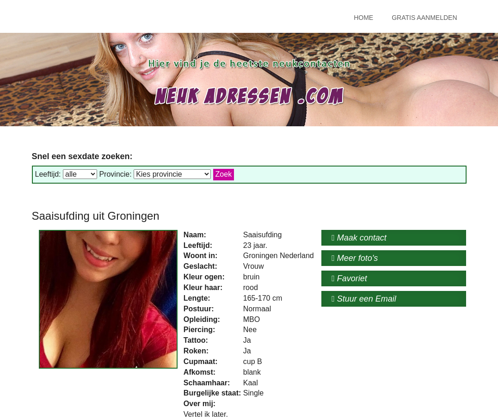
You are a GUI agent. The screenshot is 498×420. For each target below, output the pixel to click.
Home (363, 17)
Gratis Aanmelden (424, 17)
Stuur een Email (364, 298)
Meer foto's (355, 258)
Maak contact (359, 237)
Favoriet (349, 278)
